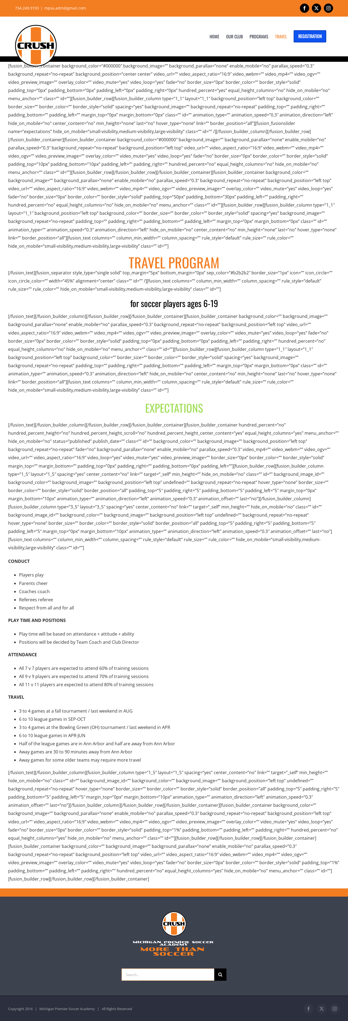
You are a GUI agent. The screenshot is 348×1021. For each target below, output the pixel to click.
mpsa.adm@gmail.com (65, 8)
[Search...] (168, 974)
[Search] (220, 974)
